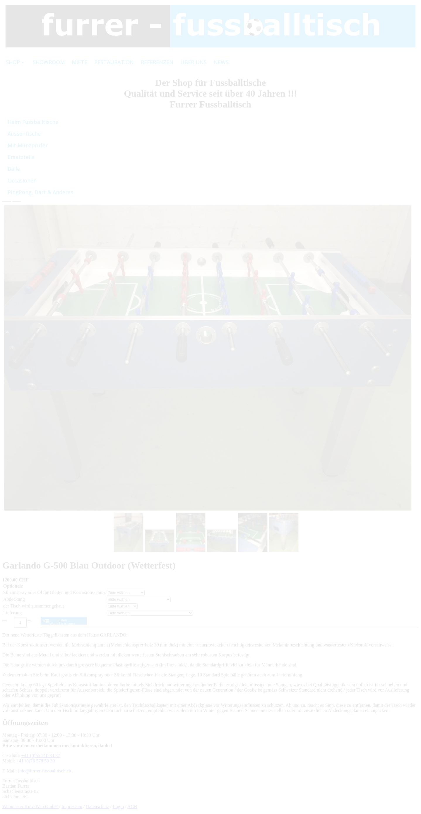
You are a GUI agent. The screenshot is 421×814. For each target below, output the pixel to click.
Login (118, 806)
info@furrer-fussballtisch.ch (44, 770)
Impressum (71, 806)
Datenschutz (97, 806)
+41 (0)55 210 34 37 (40, 755)
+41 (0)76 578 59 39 (35, 760)
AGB (132, 806)
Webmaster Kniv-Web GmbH (30, 806)
